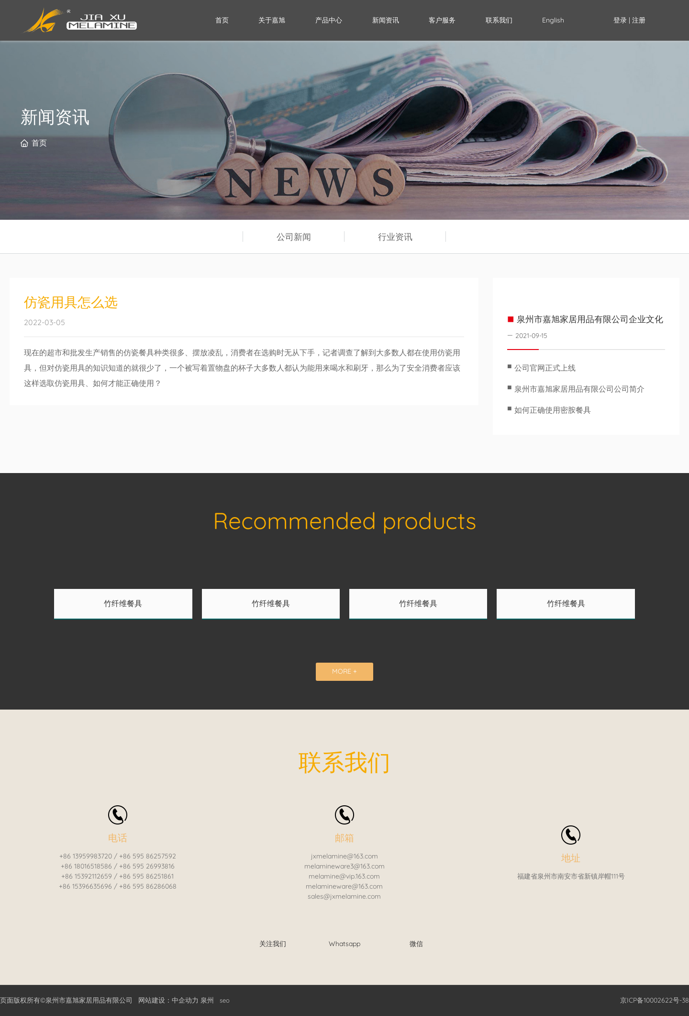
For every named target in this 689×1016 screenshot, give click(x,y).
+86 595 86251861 (146, 876)
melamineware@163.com (344, 886)
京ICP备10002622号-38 (654, 1000)
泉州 (207, 1000)
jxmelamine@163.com (344, 856)
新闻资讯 (55, 116)
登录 (621, 20)
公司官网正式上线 (545, 368)
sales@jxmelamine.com (344, 896)
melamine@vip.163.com (344, 876)
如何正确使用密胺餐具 (552, 410)
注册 (638, 20)
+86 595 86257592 (147, 856)
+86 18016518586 (86, 866)
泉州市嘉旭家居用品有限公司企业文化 (590, 319)
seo (225, 1000)
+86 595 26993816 (147, 866)
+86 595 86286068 (148, 886)
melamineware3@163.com (344, 866)
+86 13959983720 (85, 856)
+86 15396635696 (85, 886)
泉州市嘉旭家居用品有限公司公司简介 (579, 389)
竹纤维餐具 (123, 603)
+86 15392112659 (86, 876)
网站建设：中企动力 (168, 1000)
